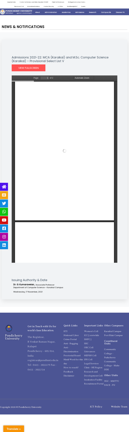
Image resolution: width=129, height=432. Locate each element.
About (37, 13)
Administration (51, 13)
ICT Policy (96, 407)
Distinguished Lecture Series (76, 2)
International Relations (31, 6)
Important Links (8, 2)
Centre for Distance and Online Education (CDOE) (31, 2)
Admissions (79, 13)
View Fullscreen (28, 68)
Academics (66, 13)
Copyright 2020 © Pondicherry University (20, 407)
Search (83, 6)
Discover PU (120, 13)
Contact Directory (47, 6)
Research (92, 13)
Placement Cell (16, 6)
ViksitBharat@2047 (71, 6)
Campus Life (106, 13)
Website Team (119, 407)
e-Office (59, 6)
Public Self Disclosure (57, 2)
